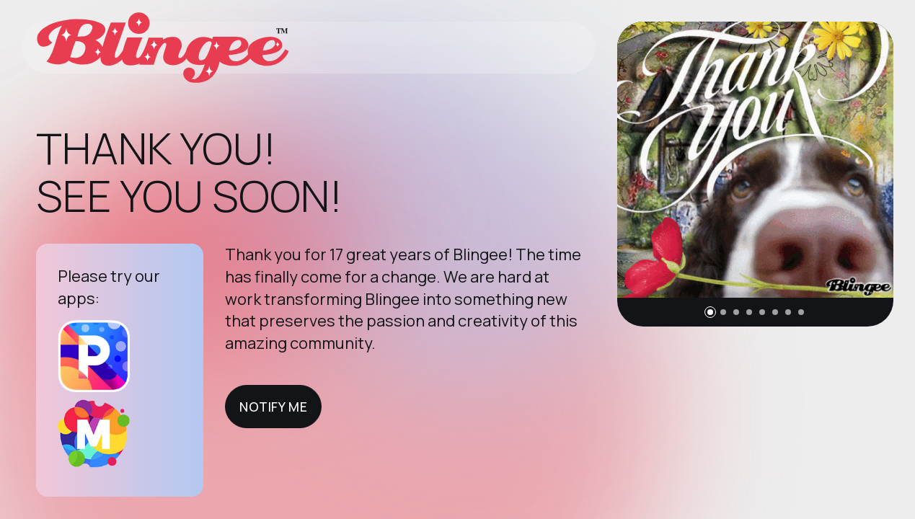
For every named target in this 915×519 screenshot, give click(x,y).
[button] (710, 312)
